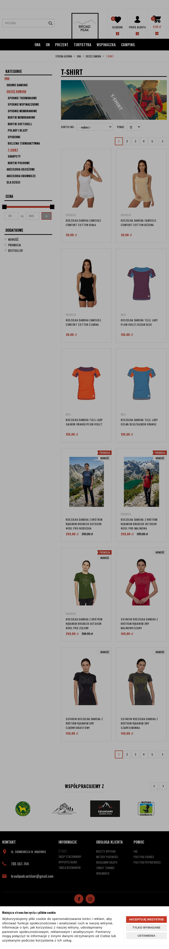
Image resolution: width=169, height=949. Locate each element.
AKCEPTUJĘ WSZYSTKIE (146, 919)
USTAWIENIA (146, 935)
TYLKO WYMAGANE (146, 927)
